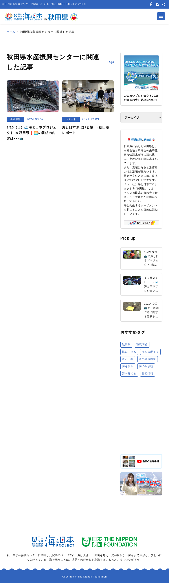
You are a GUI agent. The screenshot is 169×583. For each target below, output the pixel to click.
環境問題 (142, 344)
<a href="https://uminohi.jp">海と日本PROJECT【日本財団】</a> (141, 415)
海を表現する (150, 351)
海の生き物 (146, 366)
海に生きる (129, 351)
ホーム (11, 31)
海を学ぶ (127, 366)
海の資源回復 (147, 359)
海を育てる (129, 373)
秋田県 (126, 344)
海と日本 (127, 359)
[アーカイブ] (141, 117)
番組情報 (147, 373)
